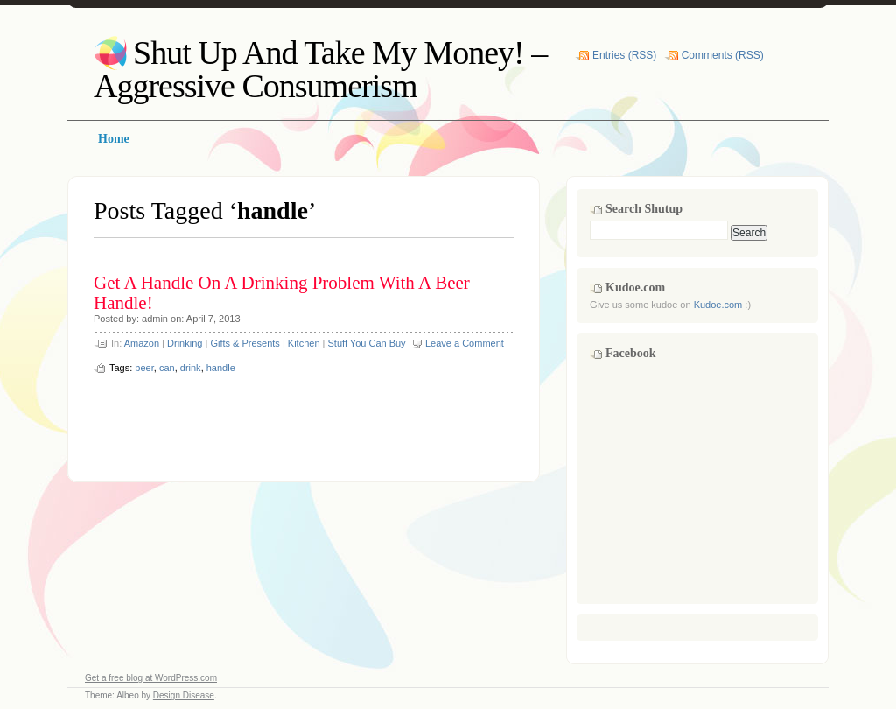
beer (144, 367)
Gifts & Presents (244, 343)
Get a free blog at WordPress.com (151, 678)
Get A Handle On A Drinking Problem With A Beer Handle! (282, 292)
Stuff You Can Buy (367, 343)
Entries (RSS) (624, 55)
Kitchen (304, 343)
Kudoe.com (718, 304)
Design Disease (183, 695)
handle (220, 367)
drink (190, 367)
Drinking (184, 343)
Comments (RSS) (723, 55)
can (167, 367)
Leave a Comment (464, 343)
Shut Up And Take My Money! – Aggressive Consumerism (320, 69)
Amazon (141, 343)
